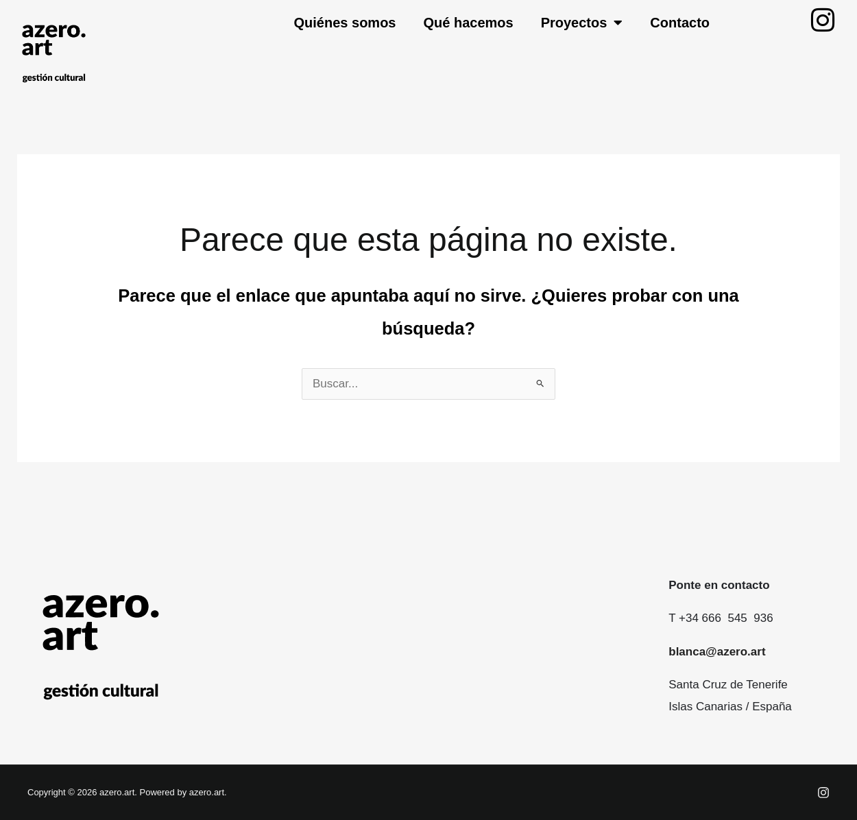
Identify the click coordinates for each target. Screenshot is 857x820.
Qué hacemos (468, 22)
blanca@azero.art (716, 651)
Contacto (680, 22)
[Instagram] (823, 792)
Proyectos (582, 22)
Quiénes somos (345, 22)
